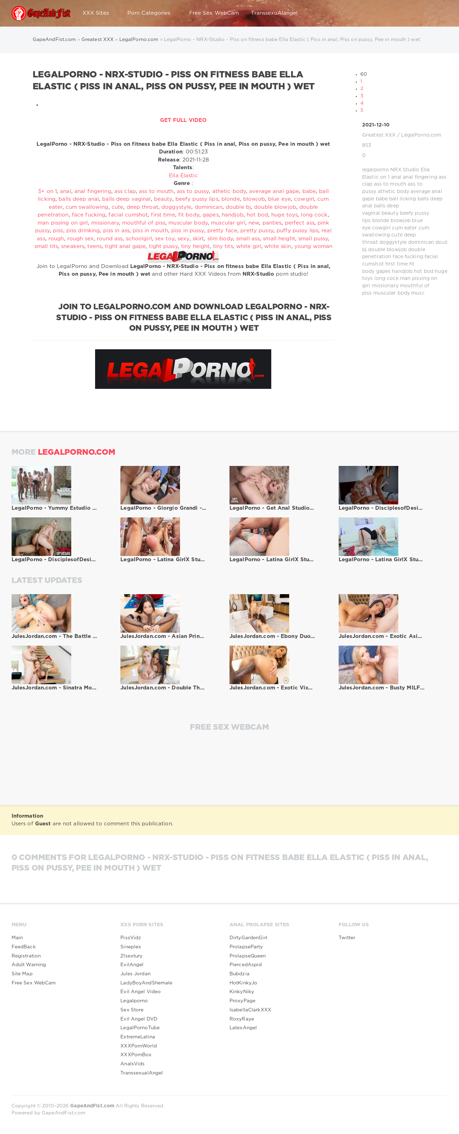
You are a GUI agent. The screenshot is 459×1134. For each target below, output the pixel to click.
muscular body (391, 293)
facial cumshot (128, 215)
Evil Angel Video (140, 992)
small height (279, 238)
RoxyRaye (242, 1019)
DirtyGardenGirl (248, 938)
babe (382, 199)
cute (396, 235)
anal (396, 177)
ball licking (402, 199)
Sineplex (130, 947)
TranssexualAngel (141, 1073)
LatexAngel (243, 1028)
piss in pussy (187, 230)
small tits (46, 246)
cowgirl (381, 228)
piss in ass (116, 230)
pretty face (222, 230)
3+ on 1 (47, 191)
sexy (183, 238)
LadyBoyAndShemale (146, 983)
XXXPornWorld (138, 1046)
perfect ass (299, 223)
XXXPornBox (136, 1055)
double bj (238, 207)
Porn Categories (152, 13)
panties (272, 223)
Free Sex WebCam (214, 13)
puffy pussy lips (297, 230)
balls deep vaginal (126, 199)
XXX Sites (98, 13)
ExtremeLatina (137, 1037)
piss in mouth (150, 230)
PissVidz (130, 938)
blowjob (401, 221)
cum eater (404, 228)
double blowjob (387, 250)
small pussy (313, 238)
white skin (277, 246)
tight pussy (163, 246)
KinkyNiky (242, 992)
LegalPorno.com (421, 135)
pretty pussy (256, 230)
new (253, 223)
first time (396, 264)
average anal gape (274, 191)
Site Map (22, 974)
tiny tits (223, 246)
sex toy (164, 238)
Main (17, 938)
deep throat (142, 207)
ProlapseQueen (248, 956)
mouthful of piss (143, 223)
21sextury (131, 956)
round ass (109, 238)
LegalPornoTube (140, 1028)
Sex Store (132, 1010)
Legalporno (134, 1001)
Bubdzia (240, 974)
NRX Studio (404, 170)
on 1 (385, 177)
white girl (248, 246)
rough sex (80, 238)
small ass (248, 238)
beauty (390, 213)
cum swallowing (87, 207)
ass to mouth (390, 184)
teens (94, 246)
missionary (385, 286)
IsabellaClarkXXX (250, 1010)
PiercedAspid (246, 965)
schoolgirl (139, 238)
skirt (198, 238)
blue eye (279, 199)
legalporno (375, 170)
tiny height (195, 246)
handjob (402, 271)
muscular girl (228, 223)
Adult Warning (29, 965)
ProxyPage (242, 1001)
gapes (383, 271)
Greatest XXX (378, 135)
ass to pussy (193, 191)
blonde (381, 221)
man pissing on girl (63, 223)
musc (417, 293)
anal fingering (420, 177)
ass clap (125, 191)
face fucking (408, 257)
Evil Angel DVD (139, 1019)
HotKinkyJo (243, 983)
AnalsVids (132, 1064)
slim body (220, 238)
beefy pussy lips (196, 199)
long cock (386, 278)
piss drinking (83, 230)
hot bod (423, 271)
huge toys (284, 215)
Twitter (347, 938)
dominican (421, 242)
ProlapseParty (246, 947)
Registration (26, 956)
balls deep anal (79, 199)
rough (56, 238)
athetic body (393, 192)
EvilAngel (132, 965)
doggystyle (393, 242)
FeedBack (24, 947)
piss (58, 230)
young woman (313, 246)
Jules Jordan (135, 974)
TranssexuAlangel (274, 13)
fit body (188, 215)
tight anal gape (125, 246)
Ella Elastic (183, 175)
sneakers (72, 246)
